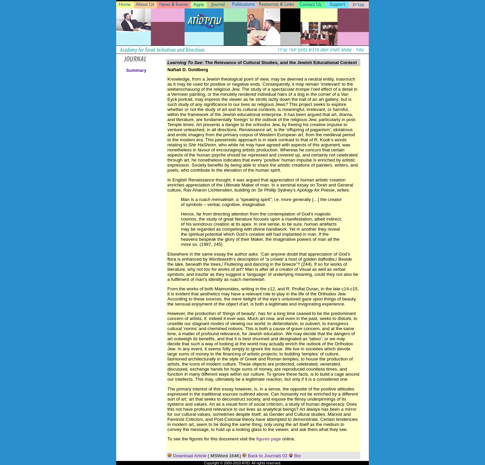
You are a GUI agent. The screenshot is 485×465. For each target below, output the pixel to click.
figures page (268, 438)
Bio (295, 455)
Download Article (187, 455)
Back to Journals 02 (265, 455)
